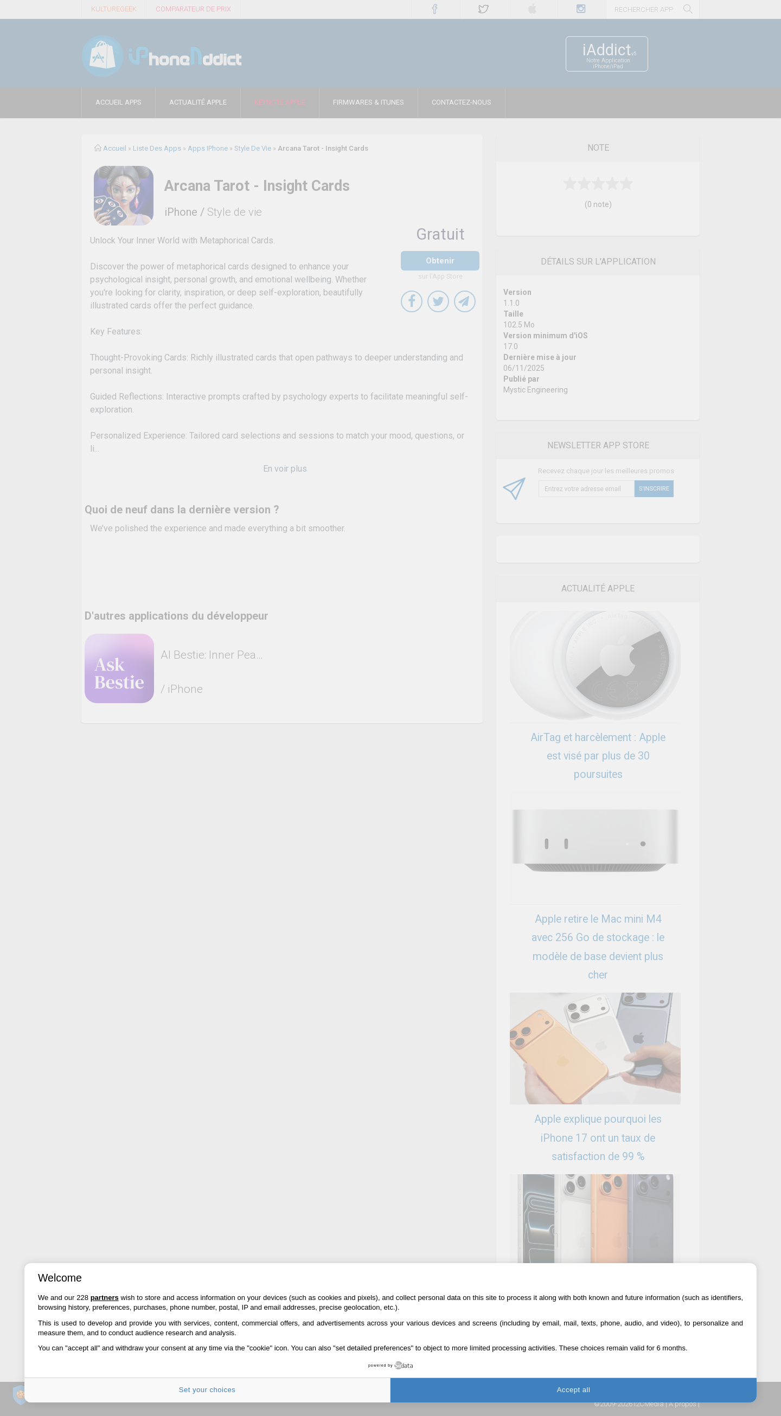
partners (105, 1297)
